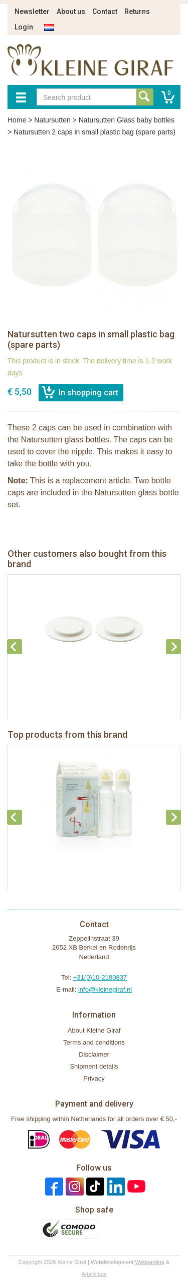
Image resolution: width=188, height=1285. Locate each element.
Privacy (94, 1078)
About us (71, 11)
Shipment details (94, 1066)
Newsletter (32, 11)
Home (17, 120)
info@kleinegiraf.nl (105, 989)
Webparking (149, 1262)
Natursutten (52, 120)
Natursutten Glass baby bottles (126, 120)
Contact (104, 11)
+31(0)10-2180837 (100, 977)
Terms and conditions (94, 1042)
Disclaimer (94, 1054)
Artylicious (93, 1274)
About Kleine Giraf (94, 1030)
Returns (137, 11)
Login (24, 27)
